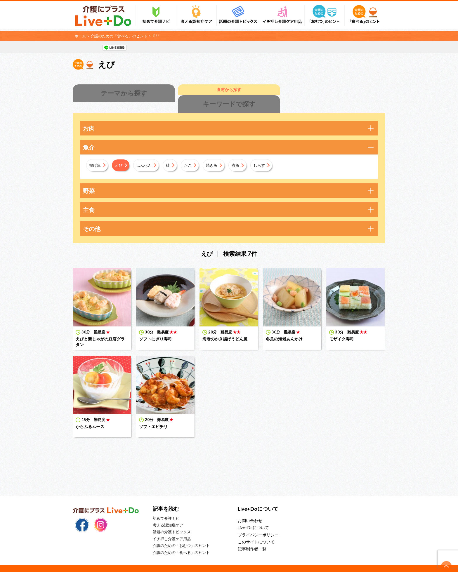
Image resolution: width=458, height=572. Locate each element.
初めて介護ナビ (166, 507)
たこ (194, 154)
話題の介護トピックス (172, 521)
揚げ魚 (96, 154)
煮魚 (245, 154)
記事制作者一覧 (251, 536)
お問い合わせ (249, 509)
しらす (271, 154)
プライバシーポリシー (257, 523)
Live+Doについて (252, 516)
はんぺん (148, 154)
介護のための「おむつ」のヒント (181, 534)
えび (121, 154)
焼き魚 (220, 154)
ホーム (79, 35)
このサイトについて (255, 529)
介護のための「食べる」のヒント (116, 35)
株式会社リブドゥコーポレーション (232, 563)
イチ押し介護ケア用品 (172, 527)
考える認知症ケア (168, 514)
